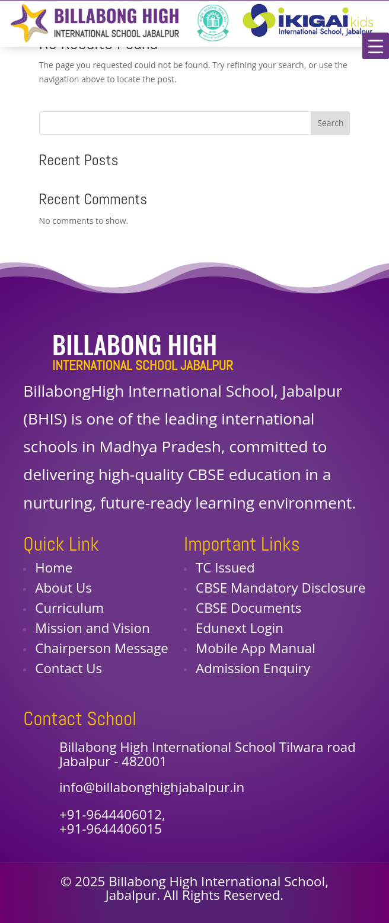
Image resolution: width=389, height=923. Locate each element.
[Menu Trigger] (375, 46)
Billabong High (134, 344)
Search (330, 122)
